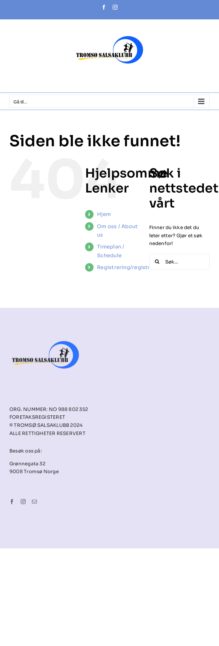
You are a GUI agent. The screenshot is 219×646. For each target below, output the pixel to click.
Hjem (104, 214)
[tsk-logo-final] (45, 334)
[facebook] (11, 502)
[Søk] (157, 261)
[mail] (34, 502)
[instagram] (23, 502)
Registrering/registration (130, 267)
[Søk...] (179, 261)
